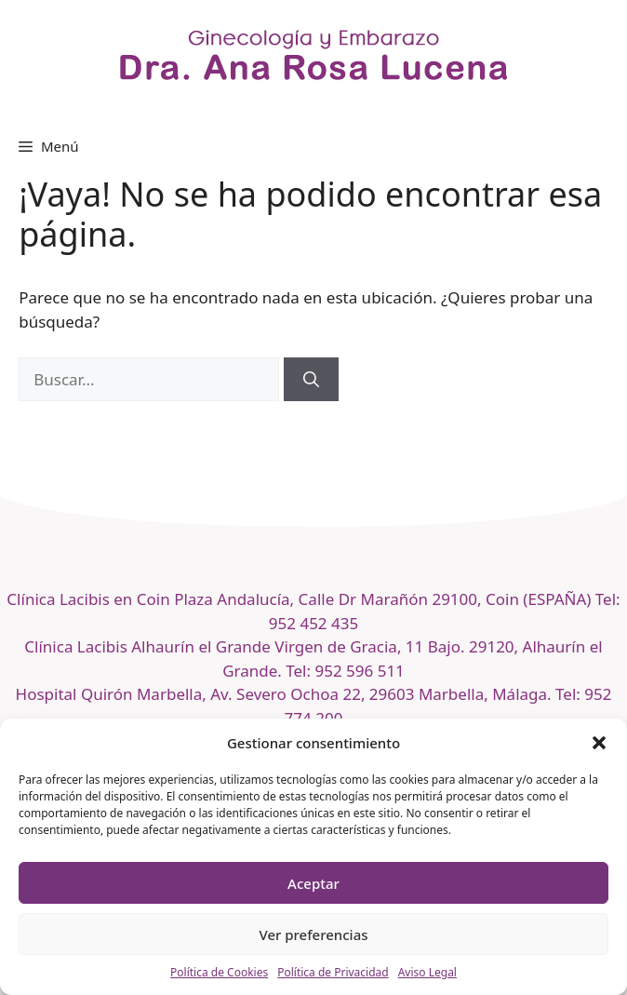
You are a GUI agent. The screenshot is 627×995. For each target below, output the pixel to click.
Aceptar (313, 883)
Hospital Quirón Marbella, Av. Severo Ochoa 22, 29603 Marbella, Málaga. (284, 694)
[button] (599, 742)
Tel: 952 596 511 (345, 670)
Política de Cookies (219, 972)
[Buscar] (311, 379)
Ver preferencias (313, 934)
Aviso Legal (427, 972)
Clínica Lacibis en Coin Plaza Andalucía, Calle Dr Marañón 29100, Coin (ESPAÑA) (300, 599)
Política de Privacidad (333, 972)
